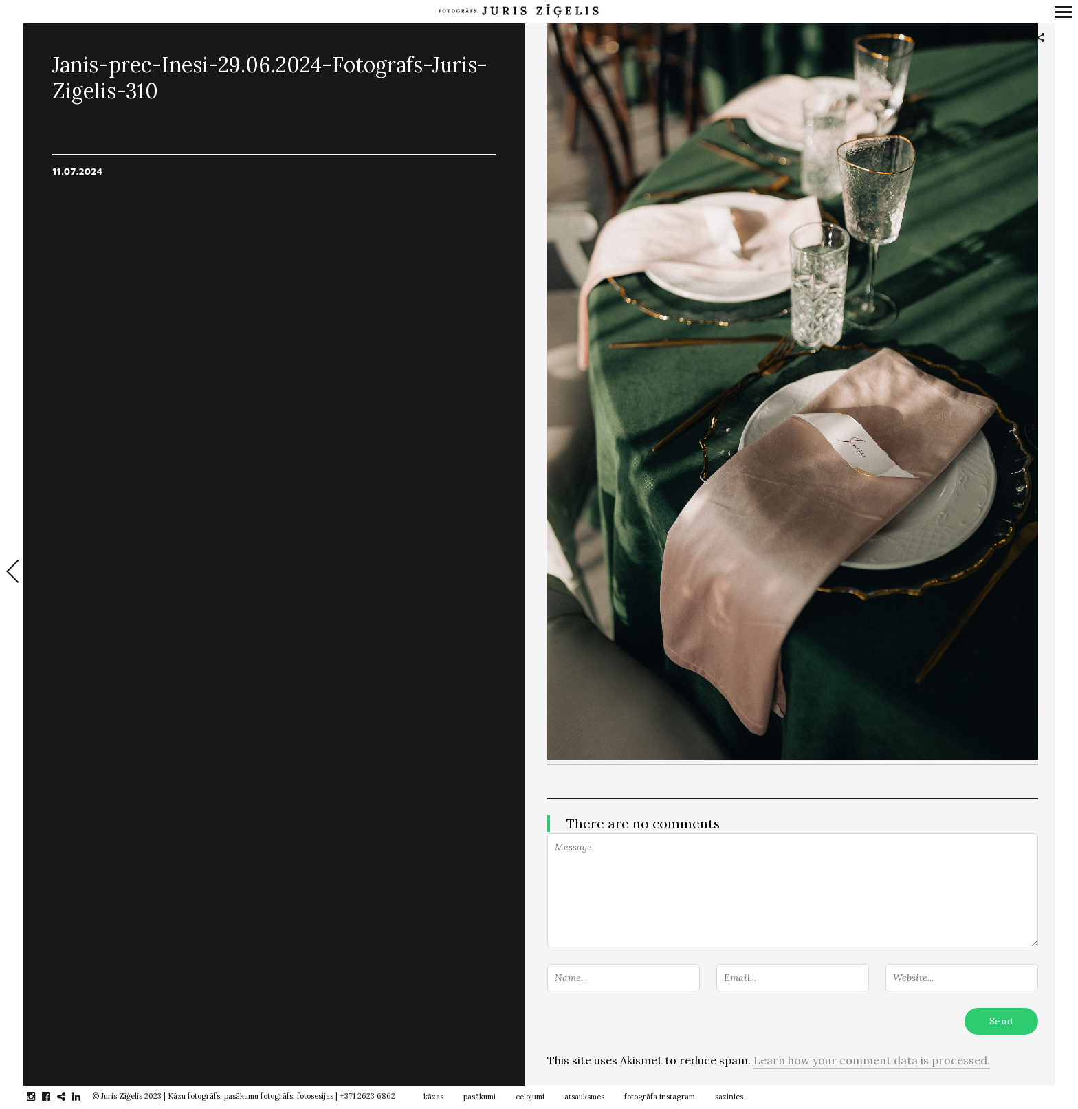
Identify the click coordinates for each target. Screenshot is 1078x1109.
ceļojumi (530, 1096)
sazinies (729, 1096)
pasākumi (479, 1096)
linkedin (83, 1096)
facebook (53, 1096)
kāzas (433, 1096)
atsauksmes (584, 1096)
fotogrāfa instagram (659, 1096)
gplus (68, 1096)
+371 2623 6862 (367, 1096)
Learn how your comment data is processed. (872, 1060)
